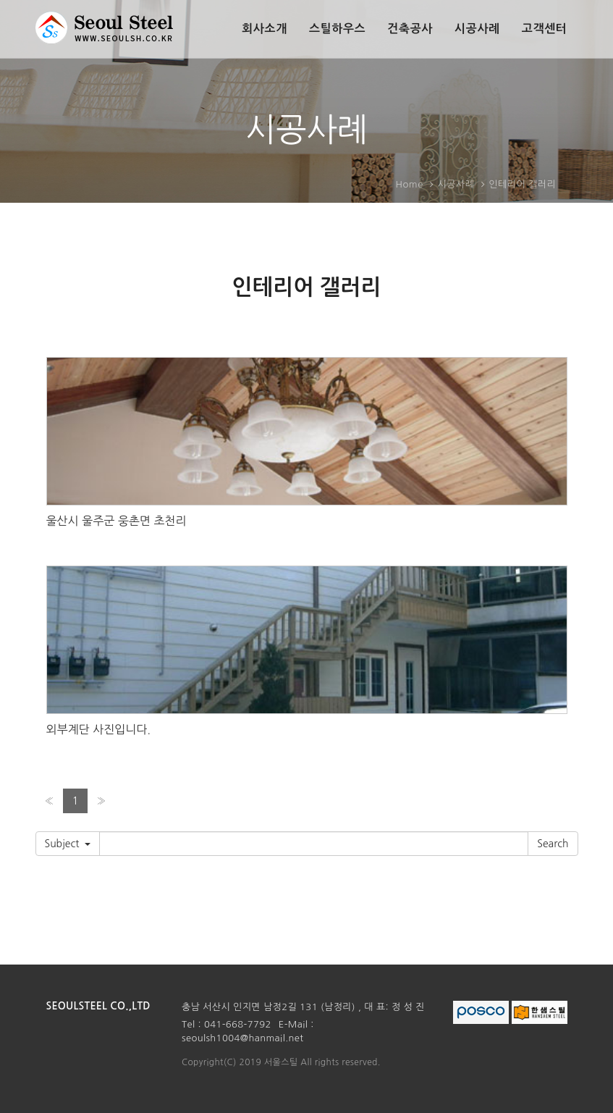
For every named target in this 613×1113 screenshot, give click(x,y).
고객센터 (544, 28)
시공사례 (477, 28)
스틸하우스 (337, 28)
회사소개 (264, 28)
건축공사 (410, 28)
